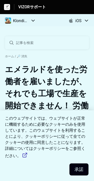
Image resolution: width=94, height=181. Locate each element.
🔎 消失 (22, 56)
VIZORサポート (32, 7)
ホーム (9, 56)
